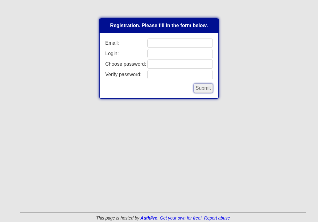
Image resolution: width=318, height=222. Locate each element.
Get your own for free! (180, 218)
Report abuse (217, 218)
